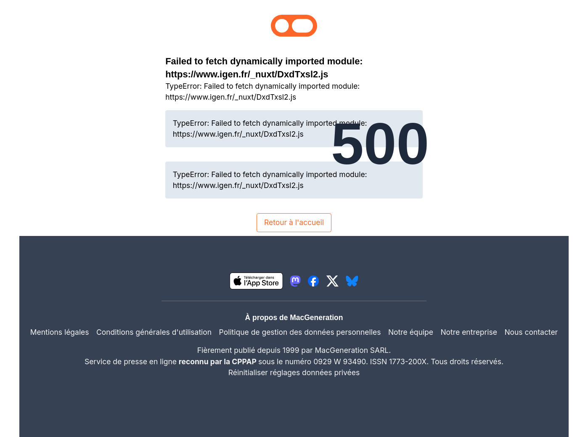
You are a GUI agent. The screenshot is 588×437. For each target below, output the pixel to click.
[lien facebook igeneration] (313, 280)
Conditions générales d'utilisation (154, 332)
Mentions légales (59, 332)
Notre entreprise (468, 332)
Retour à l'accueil (294, 222)
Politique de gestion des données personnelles (300, 332)
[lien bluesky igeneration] (352, 280)
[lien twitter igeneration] (332, 280)
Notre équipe (410, 332)
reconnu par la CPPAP (218, 361)
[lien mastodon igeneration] (295, 280)
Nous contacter (531, 332)
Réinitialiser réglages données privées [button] (294, 372)
